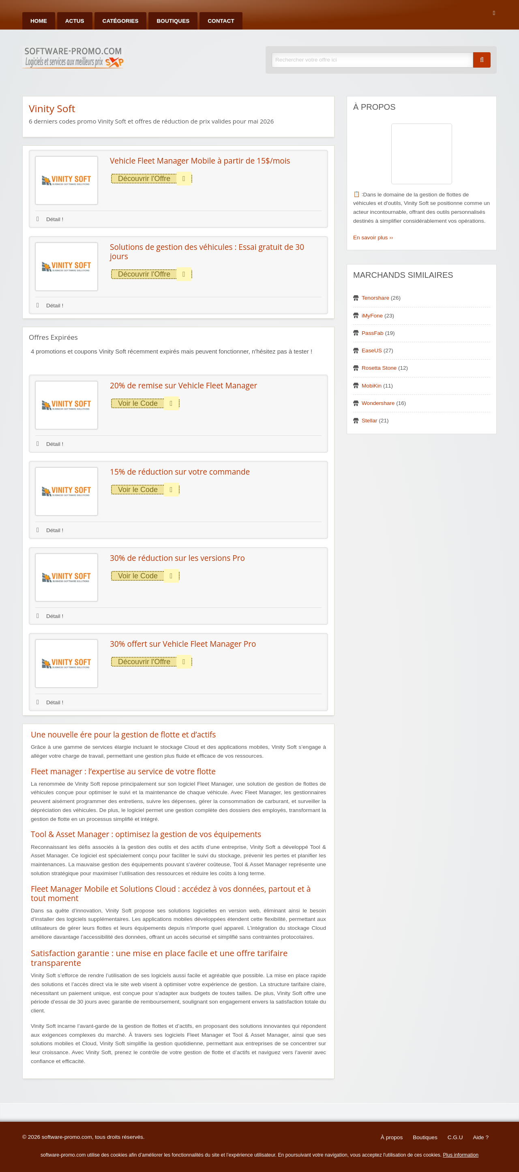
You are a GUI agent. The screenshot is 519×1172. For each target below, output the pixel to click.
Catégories (121, 21)
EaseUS (372, 350)
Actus (74, 21)
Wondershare (378, 403)
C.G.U (455, 1137)
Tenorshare (375, 298)
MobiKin (372, 386)
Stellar (369, 421)
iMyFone (372, 316)
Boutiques (173, 21)
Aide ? (481, 1137)
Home (38, 21)
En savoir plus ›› (373, 237)
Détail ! (49, 219)
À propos (392, 1137)
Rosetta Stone (379, 368)
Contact (221, 21)
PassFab (373, 333)
